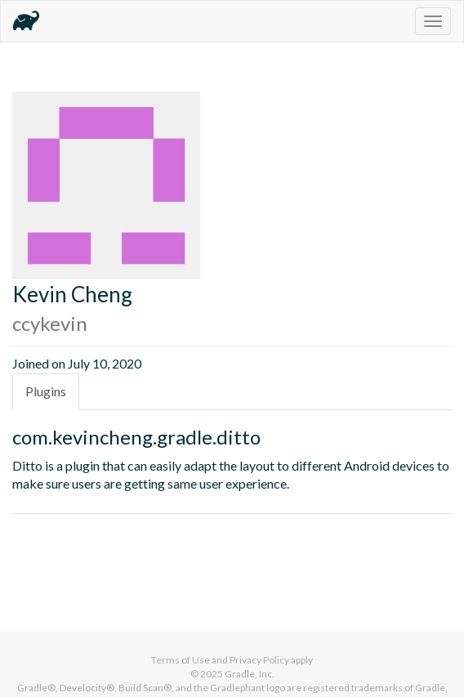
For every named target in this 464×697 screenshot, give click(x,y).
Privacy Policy (259, 660)
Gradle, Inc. (249, 674)
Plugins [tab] (45, 391)
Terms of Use (180, 660)
